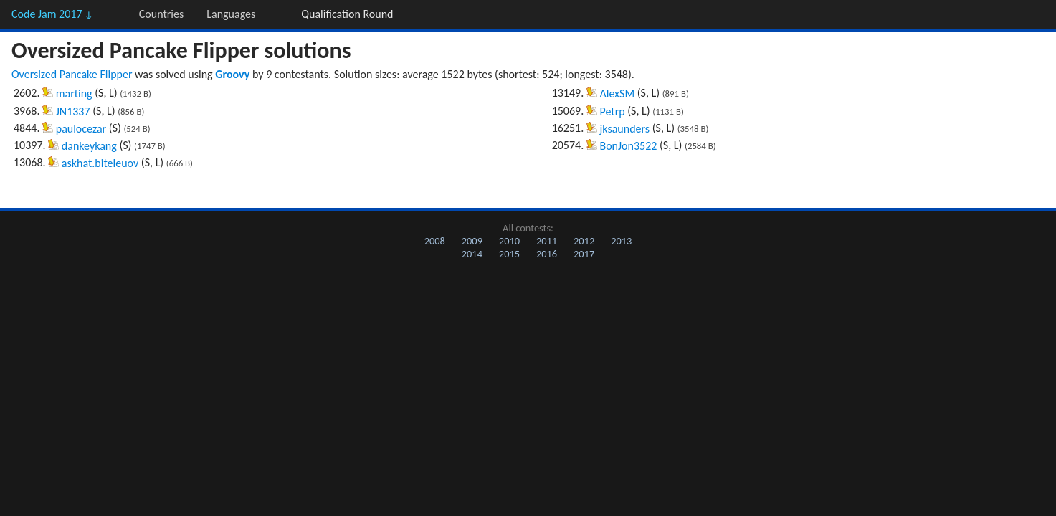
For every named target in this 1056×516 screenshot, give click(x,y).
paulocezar (81, 128)
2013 (621, 240)
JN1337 (73, 111)
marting (74, 93)
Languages (230, 14)
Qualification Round (347, 14)
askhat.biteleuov (100, 163)
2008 (434, 240)
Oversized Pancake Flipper (71, 74)
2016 (546, 253)
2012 (584, 240)
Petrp (611, 111)
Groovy (232, 74)
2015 (509, 253)
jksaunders (624, 128)
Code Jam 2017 (52, 14)
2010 (509, 240)
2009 (472, 240)
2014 (472, 253)
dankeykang (89, 146)
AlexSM (616, 93)
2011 (546, 240)
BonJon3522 (628, 146)
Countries (161, 14)
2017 (584, 253)
